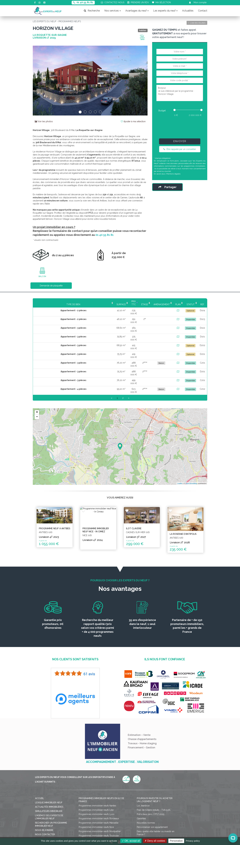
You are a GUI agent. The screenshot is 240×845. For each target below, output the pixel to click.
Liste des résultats (197, 23)
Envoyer (179, 141)
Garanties (141, 785)
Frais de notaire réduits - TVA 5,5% (153, 776)
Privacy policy (193, 840)
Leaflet (179, 453)
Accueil (39, 765)
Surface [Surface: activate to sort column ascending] (82, 301)
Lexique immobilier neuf (48, 769)
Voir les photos (44, 121)
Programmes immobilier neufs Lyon (96, 781)
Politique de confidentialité (129, 826)
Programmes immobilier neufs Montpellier (100, 798)
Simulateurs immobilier (48, 778)
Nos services (112, 10)
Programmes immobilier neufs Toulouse (99, 802)
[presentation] (179, 127)
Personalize (176, 840)
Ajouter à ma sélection (133, 121)
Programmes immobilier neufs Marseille (98, 789)
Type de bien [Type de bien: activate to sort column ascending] (53, 301)
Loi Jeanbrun (143, 772)
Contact (202, 10)
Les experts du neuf (165, 10)
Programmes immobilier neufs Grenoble (99, 806)
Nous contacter (45, 801)
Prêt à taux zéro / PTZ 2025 (150, 781)
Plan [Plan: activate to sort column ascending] (167, 301)
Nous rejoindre (44, 797)
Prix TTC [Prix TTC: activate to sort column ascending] (102, 301)
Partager (167, 187)
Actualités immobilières (49, 773)
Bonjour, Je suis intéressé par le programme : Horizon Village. (179, 93)
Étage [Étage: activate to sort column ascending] (121, 301)
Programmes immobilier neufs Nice (96, 793)
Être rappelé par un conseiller (179, 149)
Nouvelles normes (146, 789)
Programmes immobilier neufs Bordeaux (99, 785)
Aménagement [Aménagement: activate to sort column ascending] (145, 301)
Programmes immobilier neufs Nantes (97, 772)
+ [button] (37, 382)
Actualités (187, 10)
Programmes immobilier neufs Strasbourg (99, 811)
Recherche (92, 10)
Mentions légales (173, 174)
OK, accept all (131, 840)
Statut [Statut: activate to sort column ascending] (184, 301)
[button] (41, 80)
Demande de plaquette (51, 285)
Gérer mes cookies (156, 826)
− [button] (37, 387)
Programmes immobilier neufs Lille (96, 776)
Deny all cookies (155, 840)
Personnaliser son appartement (152, 793)
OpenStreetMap (191, 453)
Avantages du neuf (137, 10)
